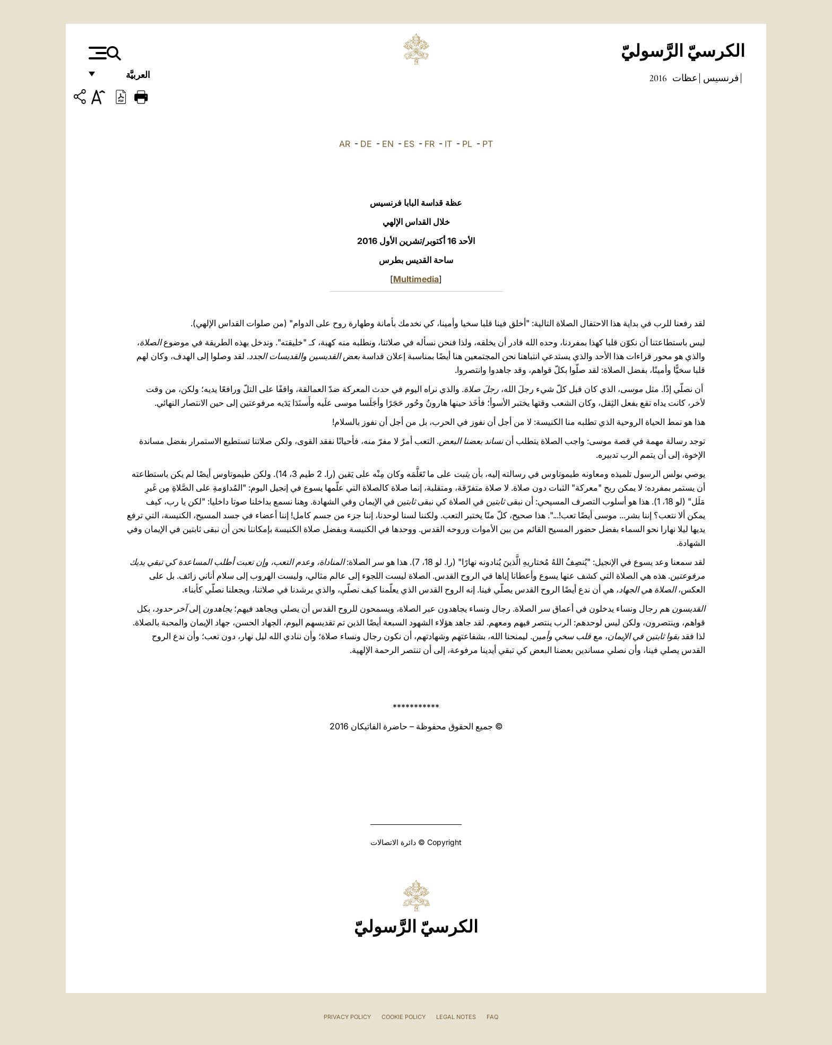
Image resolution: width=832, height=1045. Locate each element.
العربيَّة (126, 78)
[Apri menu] (96, 53)
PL (467, 143)
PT (487, 143)
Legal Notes (456, 1017)
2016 (658, 78)
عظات (684, 78)
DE (366, 143)
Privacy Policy (347, 1017)
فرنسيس (720, 78)
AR (344, 143)
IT (448, 143)
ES (409, 143)
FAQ (492, 1017)
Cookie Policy (404, 1017)
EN (388, 143)
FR (429, 143)
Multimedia (416, 279)
